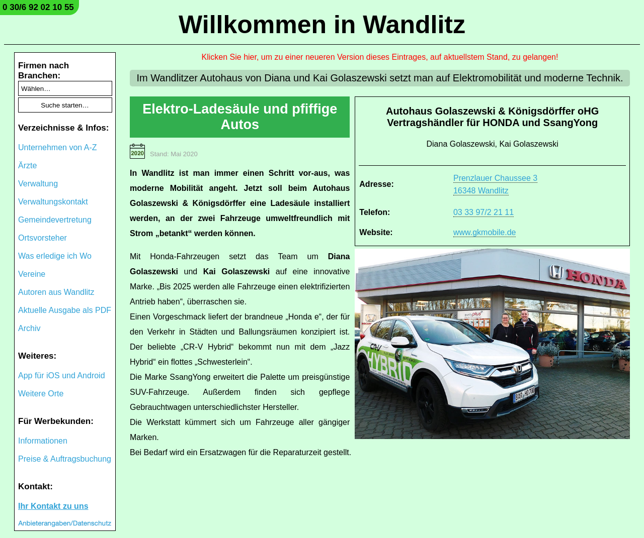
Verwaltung (38, 183)
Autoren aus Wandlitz (56, 292)
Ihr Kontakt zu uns (53, 506)
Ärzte (27, 165)
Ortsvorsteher (42, 238)
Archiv (29, 328)
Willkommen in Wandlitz (322, 25)
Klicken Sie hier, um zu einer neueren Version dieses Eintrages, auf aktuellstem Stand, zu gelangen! (380, 57)
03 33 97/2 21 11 (483, 212)
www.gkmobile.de (484, 232)
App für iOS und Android (61, 375)
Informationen (42, 441)
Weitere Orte (40, 393)
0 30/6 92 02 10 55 (38, 7)
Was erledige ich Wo (55, 256)
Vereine (31, 274)
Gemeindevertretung (55, 220)
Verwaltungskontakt (53, 201)
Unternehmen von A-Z (57, 147)
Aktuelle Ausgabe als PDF (64, 310)
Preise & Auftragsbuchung (64, 459)
